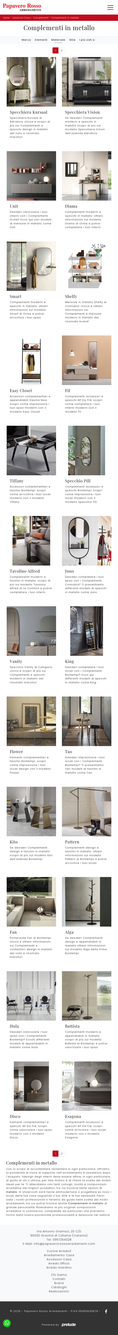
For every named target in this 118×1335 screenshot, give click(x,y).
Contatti (59, 1279)
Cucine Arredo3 (59, 1251)
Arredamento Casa (59, 1255)
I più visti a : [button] (87, 40)
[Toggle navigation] (110, 7)
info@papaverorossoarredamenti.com (64, 1244)
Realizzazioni (59, 1291)
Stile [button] (72, 40)
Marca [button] (26, 40)
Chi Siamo (59, 1275)
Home (6, 17)
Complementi (41, 17)
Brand (59, 1283)
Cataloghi (59, 1287)
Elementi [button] (41, 40)
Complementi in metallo (65, 17)
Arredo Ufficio (59, 1263)
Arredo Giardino (59, 1268)
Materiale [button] (58, 40)
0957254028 (62, 1240)
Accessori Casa (21, 17)
